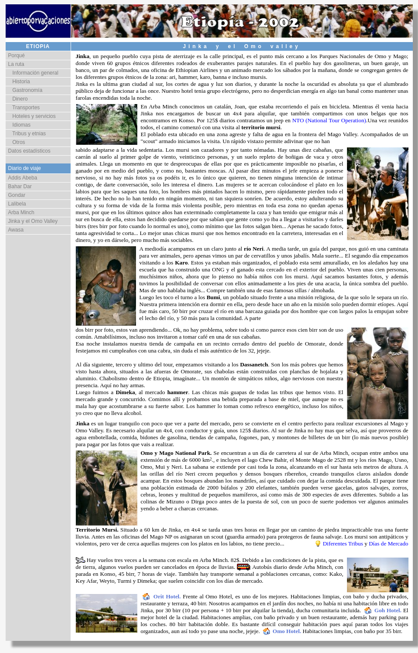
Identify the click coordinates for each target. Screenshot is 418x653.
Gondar (17, 195)
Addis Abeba (22, 178)
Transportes (24, 107)
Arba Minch (21, 212)
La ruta (16, 64)
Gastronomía (25, 90)
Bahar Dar (20, 186)
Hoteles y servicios (32, 116)
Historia (19, 81)
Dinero (18, 99)
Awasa (16, 230)
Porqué (16, 55)
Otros (16, 142)
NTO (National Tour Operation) (329, 120)
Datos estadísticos (29, 151)
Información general (33, 73)
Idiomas (19, 125)
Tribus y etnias (27, 134)
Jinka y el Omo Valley (33, 221)
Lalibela (17, 204)
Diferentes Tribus (343, 543)
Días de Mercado (388, 543)
